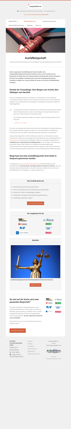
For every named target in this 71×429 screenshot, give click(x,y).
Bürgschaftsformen (27, 21)
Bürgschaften (13, 21)
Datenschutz (31, 351)
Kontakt (30, 341)
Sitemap (30, 344)
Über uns (38, 25)
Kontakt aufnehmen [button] (17, 330)
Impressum (31, 346)
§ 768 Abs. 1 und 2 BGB (21, 122)
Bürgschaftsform (14, 140)
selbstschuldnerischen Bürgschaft (30, 164)
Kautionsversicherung (44, 21)
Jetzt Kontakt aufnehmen (35, 203)
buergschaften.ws (35, 6)
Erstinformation (32, 349)
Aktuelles (30, 25)
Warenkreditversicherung (16, 25)
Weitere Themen (35, 285)
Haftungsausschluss (34, 354)
